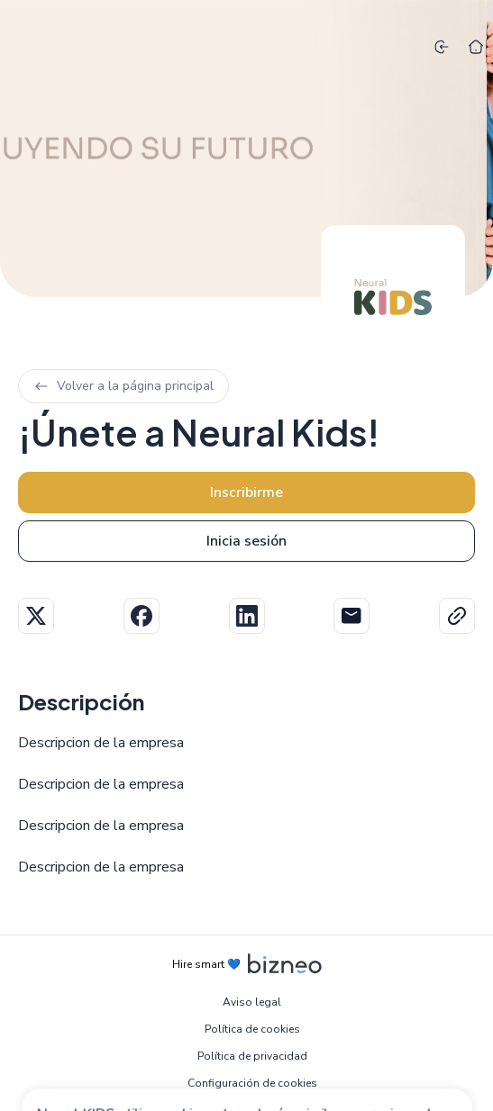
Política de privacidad (252, 1056)
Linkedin (247, 616)
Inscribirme (246, 492)
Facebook (141, 616)
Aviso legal (252, 1002)
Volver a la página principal (123, 385)
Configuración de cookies (252, 1083)
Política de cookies (252, 1029)
